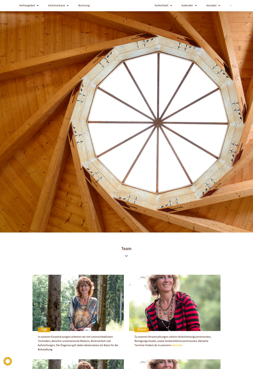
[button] (7, 361)
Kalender (176, 346)
